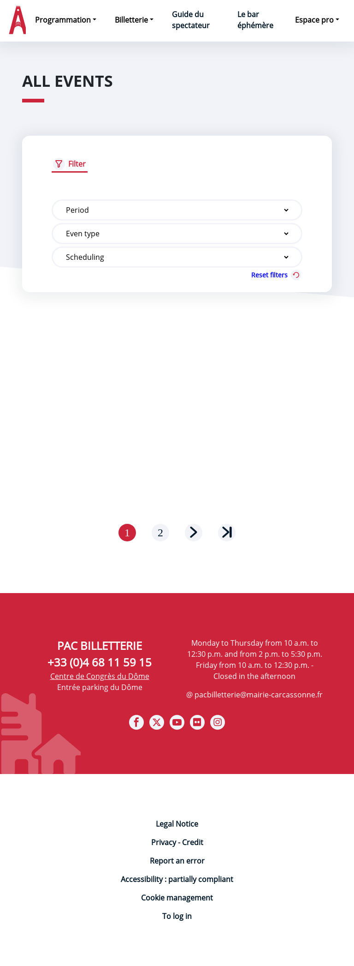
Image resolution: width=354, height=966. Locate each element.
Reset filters (276, 274)
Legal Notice (177, 824)
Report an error (177, 861)
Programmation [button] (63, 20)
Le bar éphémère (255, 19)
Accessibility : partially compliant (177, 879)
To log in (177, 916)
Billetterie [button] (131, 20)
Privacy (163, 842)
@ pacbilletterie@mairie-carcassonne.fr (254, 695)
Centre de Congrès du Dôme (99, 676)
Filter (77, 164)
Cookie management (177, 898)
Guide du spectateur (191, 19)
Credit (192, 842)
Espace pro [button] (314, 20)
